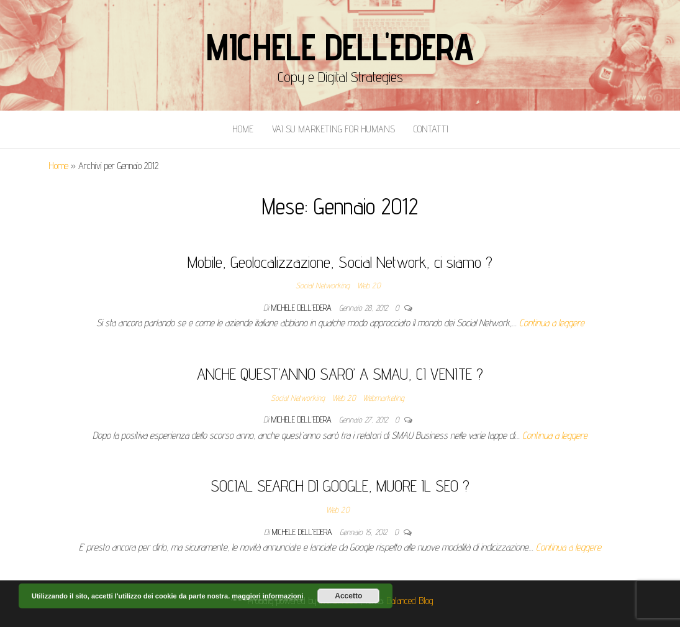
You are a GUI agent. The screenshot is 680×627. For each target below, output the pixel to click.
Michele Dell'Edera (340, 46)
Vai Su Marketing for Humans (333, 129)
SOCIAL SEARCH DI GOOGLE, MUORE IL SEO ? (340, 485)
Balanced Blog (409, 600)
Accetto (348, 596)
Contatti (431, 129)
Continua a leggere (551, 323)
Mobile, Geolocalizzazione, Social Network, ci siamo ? (340, 262)
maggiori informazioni (267, 596)
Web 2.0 (368, 285)
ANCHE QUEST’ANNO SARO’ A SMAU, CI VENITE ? (340, 373)
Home (242, 129)
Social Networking (323, 285)
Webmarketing (383, 398)
